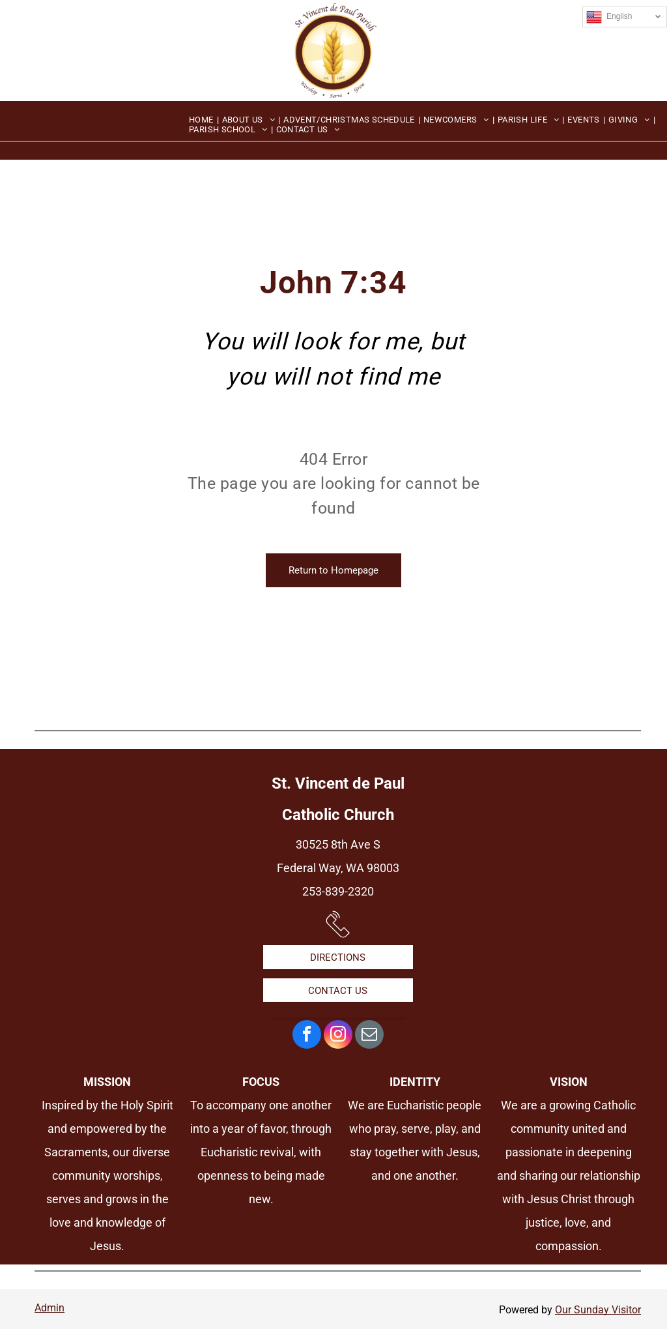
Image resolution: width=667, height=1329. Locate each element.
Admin (49, 1308)
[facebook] (306, 1036)
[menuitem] (202, 119)
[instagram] (338, 1036)
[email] (369, 1036)
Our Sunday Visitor (598, 1310)
